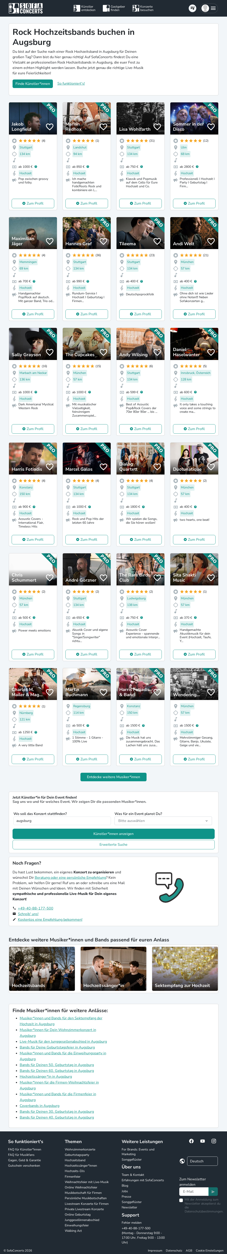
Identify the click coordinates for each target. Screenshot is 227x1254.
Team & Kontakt (133, 1175)
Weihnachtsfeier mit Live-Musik (87, 1182)
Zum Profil (35, 203)
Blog (125, 1185)
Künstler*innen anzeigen (113, 833)
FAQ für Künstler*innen (24, 1149)
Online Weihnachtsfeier (81, 1187)
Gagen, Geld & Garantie (24, 1160)
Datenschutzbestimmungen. (204, 1211)
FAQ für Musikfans (21, 1155)
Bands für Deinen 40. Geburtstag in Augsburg (57, 1117)
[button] (209, 8)
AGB (189, 1251)
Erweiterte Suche (113, 844)
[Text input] (194, 1191)
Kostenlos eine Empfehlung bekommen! (50, 919)
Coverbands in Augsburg (39, 1105)
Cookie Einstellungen (209, 1251)
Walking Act (73, 1231)
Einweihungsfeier (77, 1225)
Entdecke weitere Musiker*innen (113, 777)
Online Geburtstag (78, 1214)
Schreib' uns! (28, 914)
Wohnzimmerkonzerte (80, 1149)
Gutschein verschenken (24, 1165)
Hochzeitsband (75, 1160)
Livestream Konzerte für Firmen (87, 1204)
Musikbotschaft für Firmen (83, 1193)
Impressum (155, 1251)
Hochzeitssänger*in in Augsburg (46, 1076)
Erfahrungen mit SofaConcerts (143, 1180)
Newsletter (129, 1207)
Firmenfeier (72, 1177)
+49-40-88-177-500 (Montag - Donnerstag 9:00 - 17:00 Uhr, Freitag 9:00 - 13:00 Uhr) (143, 1235)
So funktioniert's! (71, 83)
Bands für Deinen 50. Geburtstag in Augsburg (57, 1064)
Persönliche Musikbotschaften (86, 1198)
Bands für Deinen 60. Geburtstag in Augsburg (57, 1070)
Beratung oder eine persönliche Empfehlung (70, 877)
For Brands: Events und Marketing (138, 1151)
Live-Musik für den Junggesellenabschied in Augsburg (63, 1041)
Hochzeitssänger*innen (81, 1165)
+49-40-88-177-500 (35, 908)
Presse (126, 1196)
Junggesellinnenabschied (82, 1220)
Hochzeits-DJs (75, 1171)
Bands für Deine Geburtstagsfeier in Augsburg (57, 1047)
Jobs (125, 1191)
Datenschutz (174, 1251)
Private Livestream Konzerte (84, 1209)
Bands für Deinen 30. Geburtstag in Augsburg (57, 1111)
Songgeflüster (132, 1159)
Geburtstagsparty (77, 1155)
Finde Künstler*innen (32, 83)
